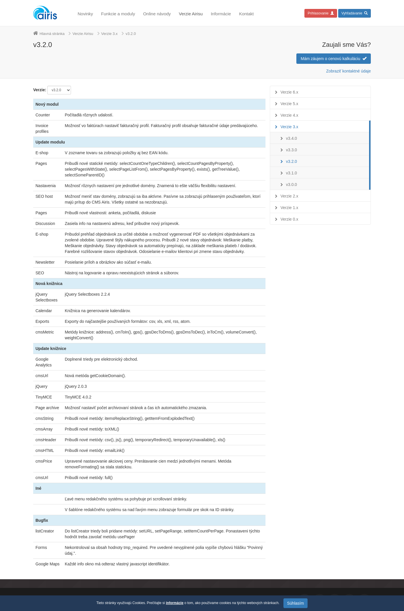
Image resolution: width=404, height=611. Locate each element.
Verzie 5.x (289, 103)
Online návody (157, 13)
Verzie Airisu (191, 13)
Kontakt (246, 13)
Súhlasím (295, 603)
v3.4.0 (291, 138)
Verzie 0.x (289, 219)
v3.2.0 (291, 161)
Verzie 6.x (289, 92)
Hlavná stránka (52, 33)
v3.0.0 (291, 184)
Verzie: (39, 89)
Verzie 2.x (289, 196)
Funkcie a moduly (118, 13)
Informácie (221, 13)
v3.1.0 (291, 173)
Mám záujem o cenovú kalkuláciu (333, 58)
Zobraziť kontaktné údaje (348, 71)
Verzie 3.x (109, 33)
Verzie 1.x (289, 207)
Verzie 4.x (289, 115)
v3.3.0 (291, 150)
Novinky (85, 13)
